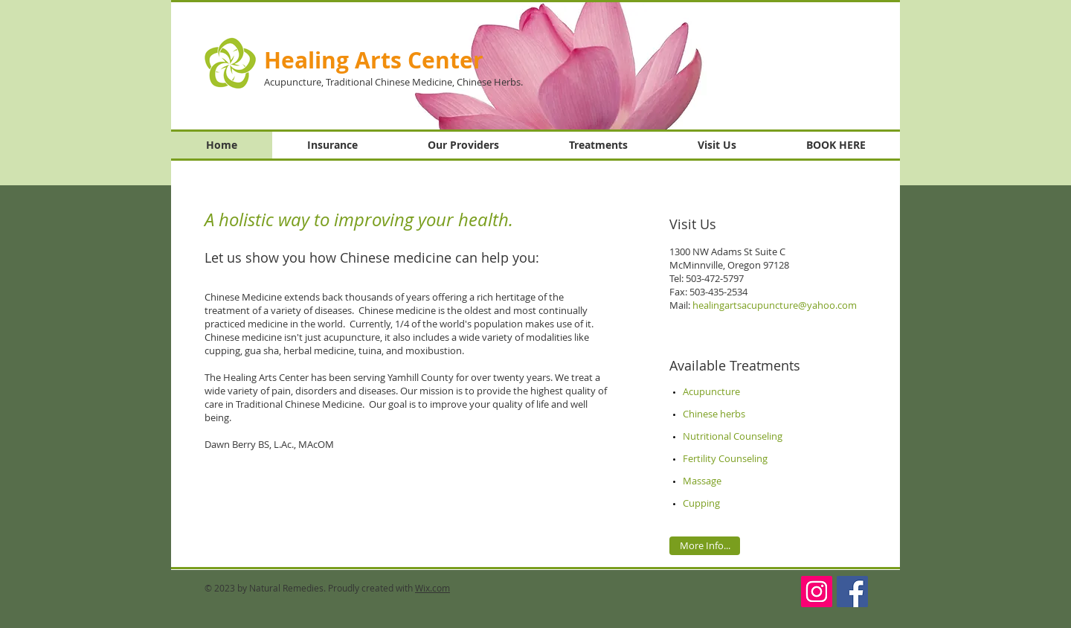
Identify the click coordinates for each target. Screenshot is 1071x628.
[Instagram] (816, 591)
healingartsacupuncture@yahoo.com (774, 305)
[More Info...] (704, 545)
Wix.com (432, 588)
